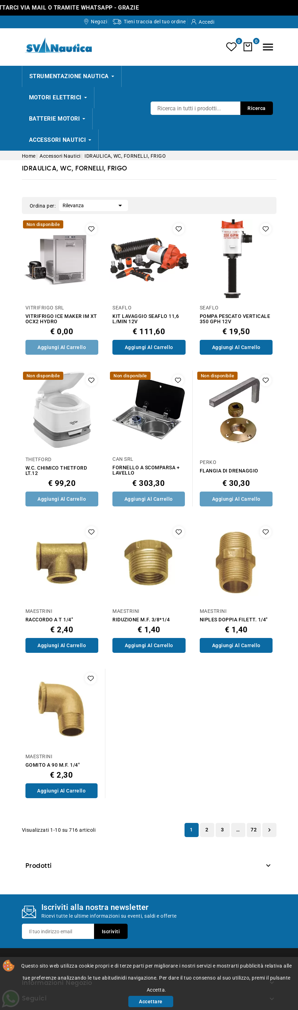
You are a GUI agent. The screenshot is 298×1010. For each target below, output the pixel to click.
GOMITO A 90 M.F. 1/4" (52, 765)
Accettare (151, 1001)
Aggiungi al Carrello (61, 347)
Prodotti (38, 866)
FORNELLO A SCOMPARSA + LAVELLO (146, 470)
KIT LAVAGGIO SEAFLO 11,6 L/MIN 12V (145, 319)
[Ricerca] (212, 108)
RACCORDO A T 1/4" (49, 619)
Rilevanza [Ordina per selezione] (93, 205)
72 (254, 829)
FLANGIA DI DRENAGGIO (229, 471)
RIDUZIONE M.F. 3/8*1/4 (141, 619)
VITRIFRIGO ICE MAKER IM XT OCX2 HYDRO (61, 319)
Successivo (269, 830)
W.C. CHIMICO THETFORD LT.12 (56, 470)
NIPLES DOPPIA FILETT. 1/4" (234, 619)
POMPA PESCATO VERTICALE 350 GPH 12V (235, 319)
